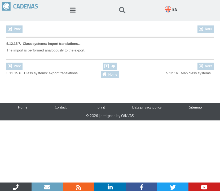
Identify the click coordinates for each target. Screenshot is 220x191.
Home (112, 74)
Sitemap (195, 107)
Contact (61, 107)
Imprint (99, 107)
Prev (17, 29)
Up (113, 66)
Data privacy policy (147, 107)
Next (208, 29)
